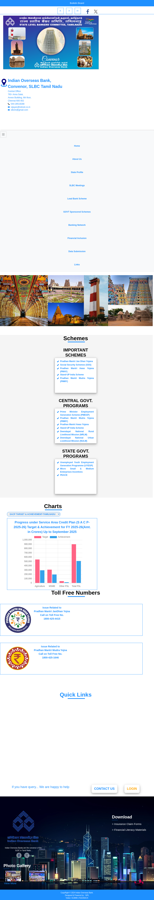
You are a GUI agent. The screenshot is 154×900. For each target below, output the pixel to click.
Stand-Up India (29, 718)
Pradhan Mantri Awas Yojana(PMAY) (44, 755)
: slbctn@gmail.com (18, 109)
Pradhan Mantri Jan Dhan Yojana (42, 712)
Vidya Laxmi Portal (32, 767)
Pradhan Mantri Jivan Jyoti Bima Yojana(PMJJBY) (41, 736)
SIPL (87, 895)
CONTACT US (104, 788)
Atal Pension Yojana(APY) (37, 744)
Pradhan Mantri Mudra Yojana (40, 707)
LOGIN (132, 788)
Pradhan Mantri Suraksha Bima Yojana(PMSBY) (40, 726)
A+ (78, 11)
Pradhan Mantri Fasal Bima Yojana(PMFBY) (49, 750)
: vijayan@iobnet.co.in (19, 107)
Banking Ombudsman (34, 761)
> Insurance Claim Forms (126, 823)
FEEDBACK (83, 898)
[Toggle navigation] (3, 134)
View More (10, 883)
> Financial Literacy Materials (129, 829)
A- (60, 11)
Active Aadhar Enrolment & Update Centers (49, 772)
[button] (77, 157)
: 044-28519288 (16, 103)
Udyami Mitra (28, 701)
